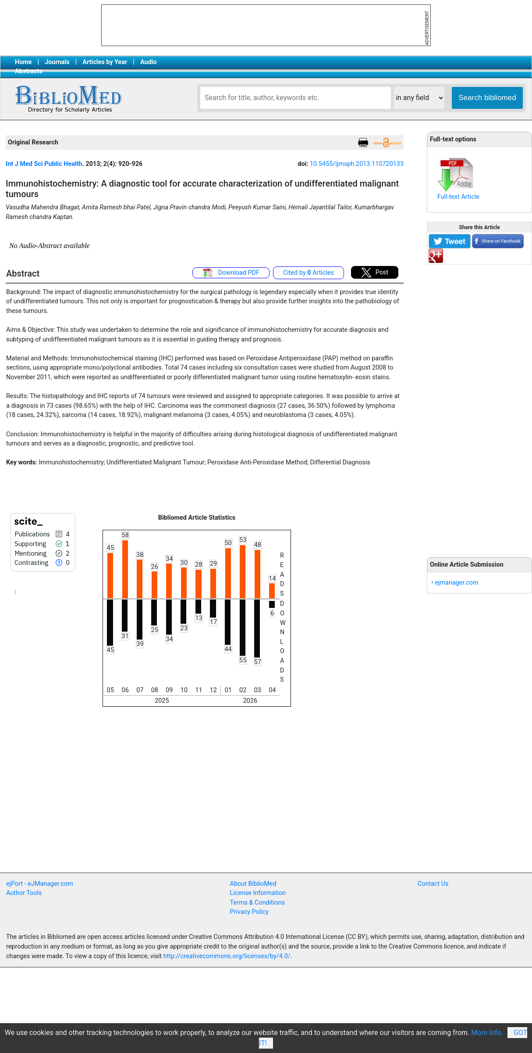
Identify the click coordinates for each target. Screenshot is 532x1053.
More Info (486, 1032)
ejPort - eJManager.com (39, 884)
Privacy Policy (249, 912)
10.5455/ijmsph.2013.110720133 (357, 164)
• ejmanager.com (455, 582)
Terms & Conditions (257, 902)
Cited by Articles (308, 273)
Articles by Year (104, 62)
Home (23, 62)
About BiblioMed (253, 884)
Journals (57, 62)
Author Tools (24, 893)
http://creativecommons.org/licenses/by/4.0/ (227, 956)
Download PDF (230, 273)
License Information (258, 893)
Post (374, 272)
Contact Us (433, 884)
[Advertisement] (479, 406)
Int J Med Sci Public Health (44, 164)
